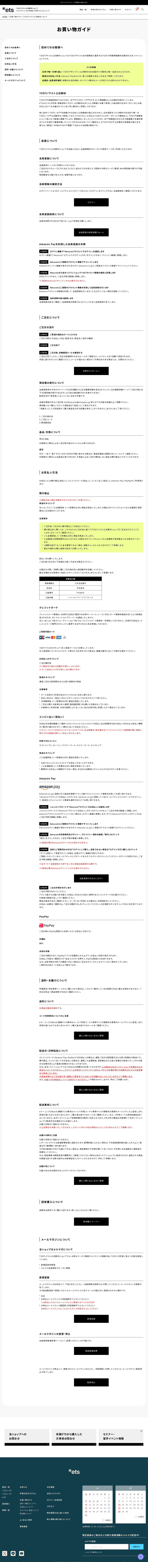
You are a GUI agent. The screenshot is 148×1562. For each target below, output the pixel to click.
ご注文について (11, 58)
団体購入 (6, 1503)
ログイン (128, 9)
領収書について (26, 1513)
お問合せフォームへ (91, 370)
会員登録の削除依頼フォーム (91, 232)
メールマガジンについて (15, 80)
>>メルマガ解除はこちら (93, 1552)
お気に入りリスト (54, 1493)
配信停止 (91, 1382)
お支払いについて (26, 1507)
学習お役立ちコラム (28, 1493)
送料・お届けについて (14, 69)
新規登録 (91, 1318)
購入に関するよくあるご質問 (91, 1035)
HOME (5, 16)
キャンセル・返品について (29, 1510)
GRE (4, 1497)
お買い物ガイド (115, 9)
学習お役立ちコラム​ (98, 9)
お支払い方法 (11, 63)
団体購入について (12, 74)
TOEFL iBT (7, 1490)
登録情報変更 (91, 1350)
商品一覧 (83, 9)
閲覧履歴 (23, 1526)
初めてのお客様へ (13, 47)
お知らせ (23, 1487)
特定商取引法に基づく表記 (58, 1513)
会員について (10, 52)
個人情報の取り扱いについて (59, 1519)
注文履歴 (50, 1487)
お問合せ (50, 1506)
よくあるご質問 (26, 1520)
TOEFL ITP (7, 1494)
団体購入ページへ (91, 1221)
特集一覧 (6, 1510)
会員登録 (58, 1500)
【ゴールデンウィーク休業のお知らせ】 (73, 2)
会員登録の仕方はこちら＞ (91, 878)
